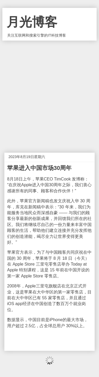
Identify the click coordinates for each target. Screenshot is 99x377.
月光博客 (32, 22)
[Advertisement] (49, 92)
